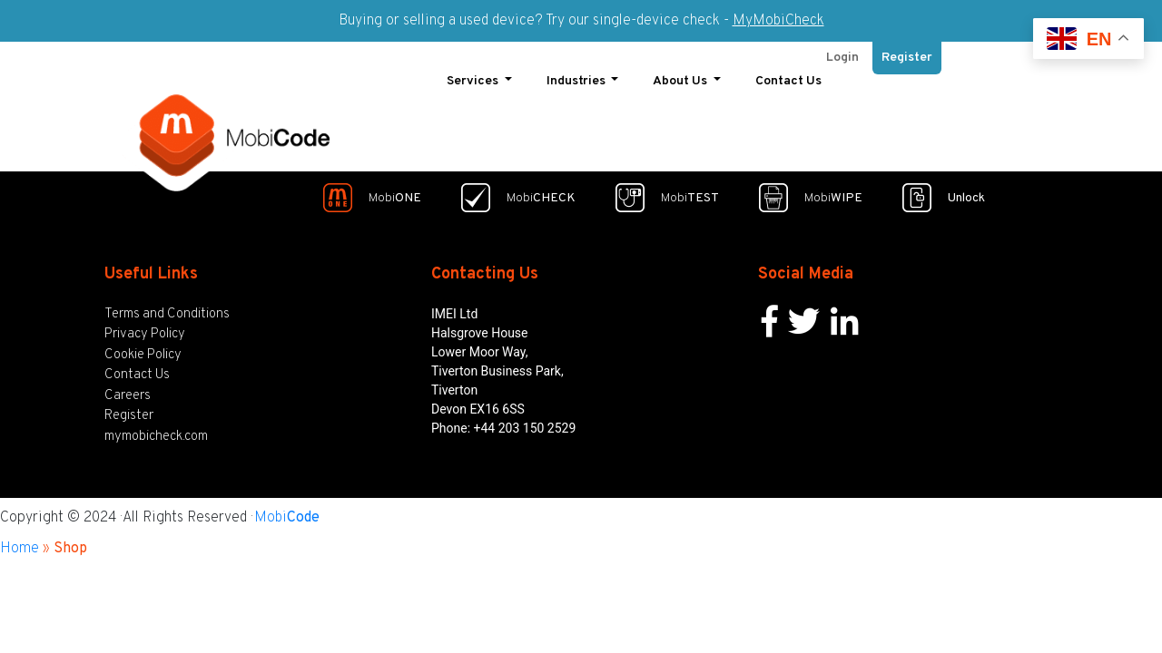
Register (906, 53)
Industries (577, 76)
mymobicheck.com (156, 431)
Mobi (287, 513)
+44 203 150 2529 (525, 422)
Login (842, 53)
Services (474, 76)
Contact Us (788, 76)
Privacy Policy (144, 329)
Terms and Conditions (167, 308)
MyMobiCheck (778, 21)
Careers (127, 390)
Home (19, 544)
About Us (681, 76)
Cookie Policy (143, 349)
